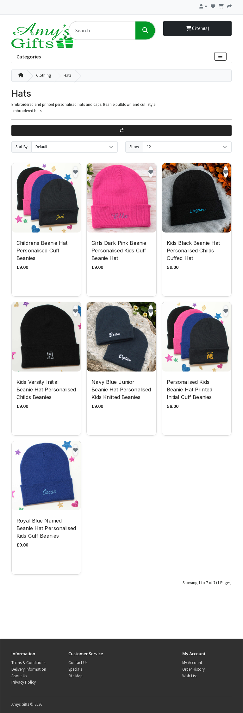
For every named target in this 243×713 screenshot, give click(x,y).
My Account (192, 662)
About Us (19, 676)
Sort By (22, 146)
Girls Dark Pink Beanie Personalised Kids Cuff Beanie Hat (118, 250)
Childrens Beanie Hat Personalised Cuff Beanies (42, 250)
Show (134, 146)
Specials (75, 669)
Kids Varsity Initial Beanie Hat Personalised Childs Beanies (46, 389)
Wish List (189, 676)
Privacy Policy (23, 682)
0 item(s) (197, 28)
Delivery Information (28, 669)
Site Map (75, 676)
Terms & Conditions (28, 662)
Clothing (43, 75)
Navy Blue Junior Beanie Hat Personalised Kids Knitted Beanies (121, 389)
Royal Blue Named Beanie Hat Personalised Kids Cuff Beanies (46, 528)
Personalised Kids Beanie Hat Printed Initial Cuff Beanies (189, 389)
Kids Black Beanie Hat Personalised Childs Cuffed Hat (193, 250)
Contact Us (77, 662)
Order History (193, 669)
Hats (67, 75)
